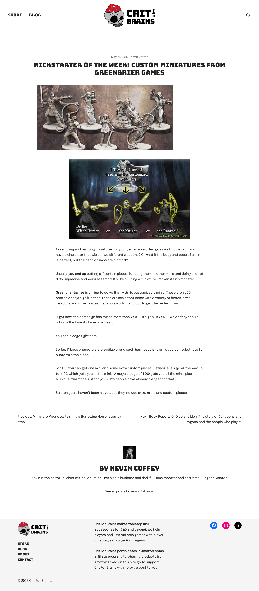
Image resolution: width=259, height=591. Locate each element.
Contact (25, 560)
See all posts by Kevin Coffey (129, 491)
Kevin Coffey (139, 57)
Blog (35, 15)
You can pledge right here (76, 336)
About (24, 554)
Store (15, 15)
